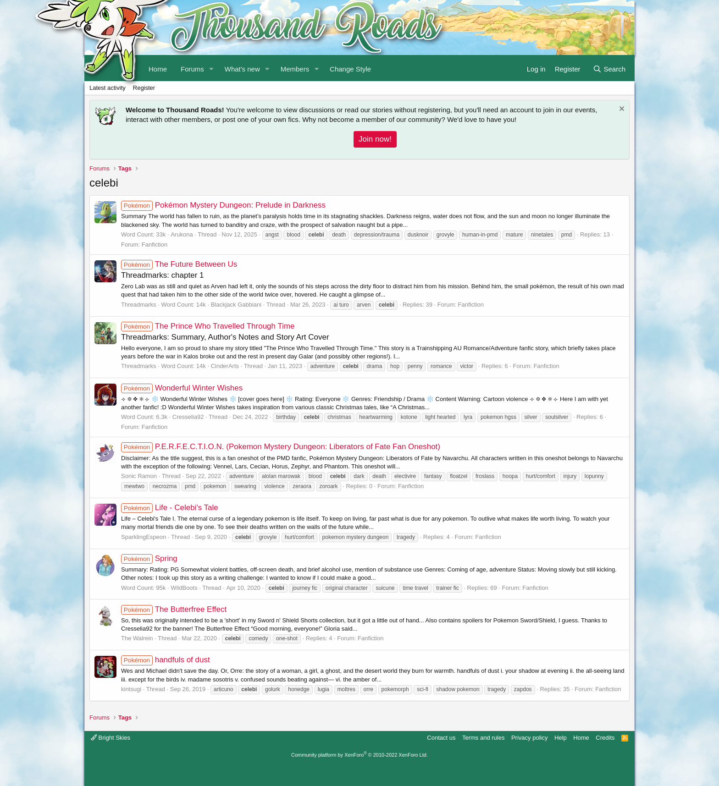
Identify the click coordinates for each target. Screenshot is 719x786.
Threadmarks (138, 304)
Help (560, 737)
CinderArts (225, 366)
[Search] (609, 68)
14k (201, 304)
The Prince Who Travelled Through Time (208, 326)
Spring (149, 558)
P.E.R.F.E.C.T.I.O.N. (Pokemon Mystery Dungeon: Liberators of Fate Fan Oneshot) (280, 446)
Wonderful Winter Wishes (182, 388)
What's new (242, 69)
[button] (211, 68)
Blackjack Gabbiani (236, 304)
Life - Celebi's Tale (169, 507)
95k (161, 587)
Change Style (350, 69)
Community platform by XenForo (359, 755)
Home (581, 737)
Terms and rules (483, 737)
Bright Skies (110, 737)
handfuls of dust (165, 659)
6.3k (161, 416)
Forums (192, 69)
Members (295, 69)
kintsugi (131, 689)
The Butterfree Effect (174, 609)
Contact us (441, 737)
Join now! (375, 139)
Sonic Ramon (139, 476)
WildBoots (184, 587)
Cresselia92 (188, 416)
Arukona (182, 234)
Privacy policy (529, 737)
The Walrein (137, 638)
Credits (605, 737)
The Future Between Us (179, 264)
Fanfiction (154, 244)
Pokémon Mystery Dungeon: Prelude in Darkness (223, 205)
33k (161, 234)
